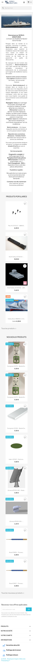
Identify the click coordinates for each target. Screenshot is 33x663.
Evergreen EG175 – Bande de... (16, 397)
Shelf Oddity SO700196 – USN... (16, 288)
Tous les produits (9, 329)
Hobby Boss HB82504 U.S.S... (16, 319)
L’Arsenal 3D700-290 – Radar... (16, 490)
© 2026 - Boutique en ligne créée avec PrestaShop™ (13, 660)
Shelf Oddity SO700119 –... (16, 257)
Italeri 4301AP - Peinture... (16, 459)
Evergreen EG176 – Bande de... (16, 366)
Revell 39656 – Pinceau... (16, 552)
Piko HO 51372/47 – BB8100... (16, 225)
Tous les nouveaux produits (13, 593)
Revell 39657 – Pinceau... (16, 583)
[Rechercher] (16, 8)
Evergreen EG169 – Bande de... (16, 428)
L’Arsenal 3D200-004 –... (16, 521)
